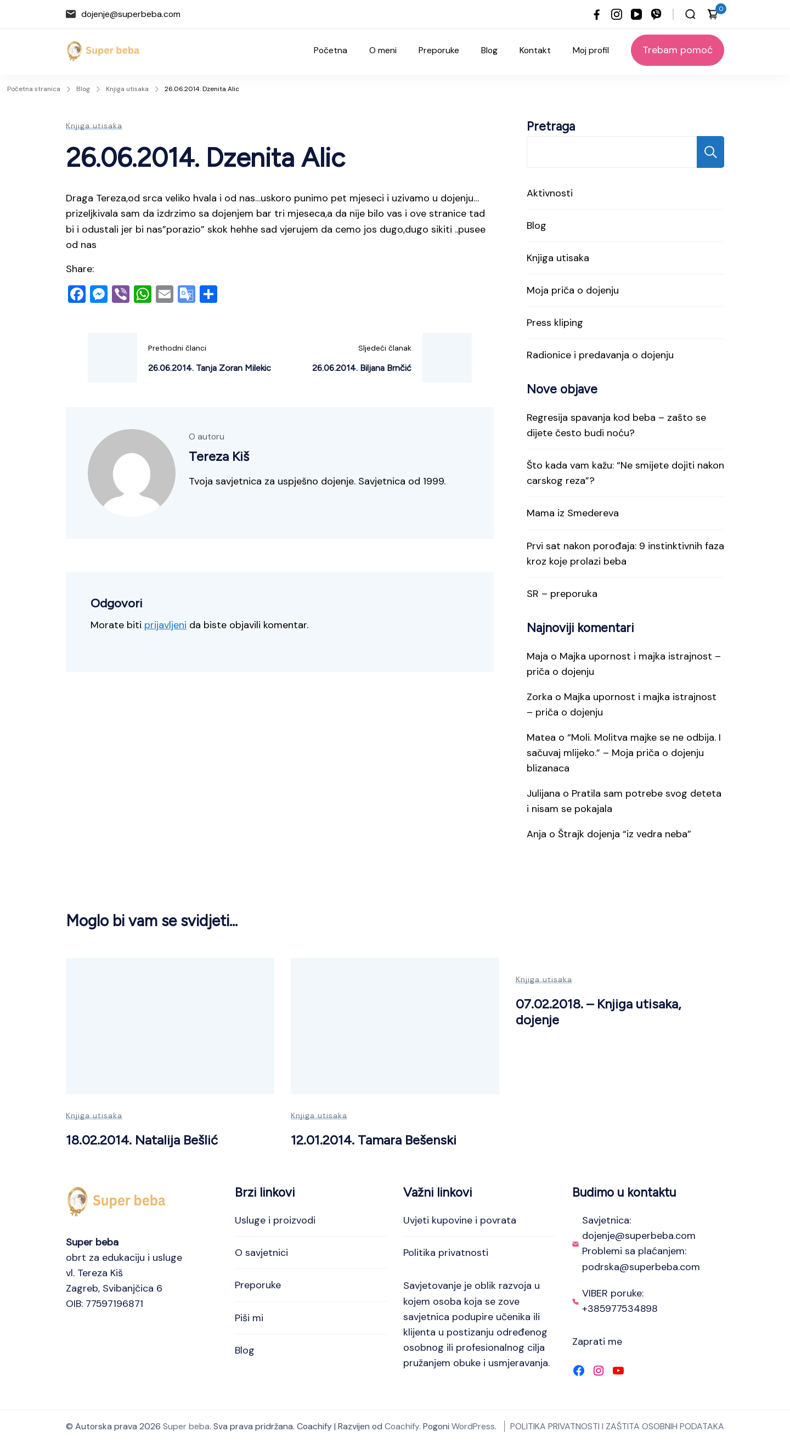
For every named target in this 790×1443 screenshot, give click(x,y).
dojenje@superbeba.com (130, 14)
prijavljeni (165, 625)
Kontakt (535, 50)
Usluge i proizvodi (275, 1220)
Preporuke (439, 50)
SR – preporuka (562, 593)
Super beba (186, 1426)
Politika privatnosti (445, 1252)
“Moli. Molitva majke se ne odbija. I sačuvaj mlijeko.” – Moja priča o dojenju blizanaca (624, 753)
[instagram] (616, 14)
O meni (383, 50)
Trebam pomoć (677, 50)
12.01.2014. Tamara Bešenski (373, 1140)
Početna (330, 50)
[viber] (656, 14)
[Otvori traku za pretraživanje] (690, 14)
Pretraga (551, 126)
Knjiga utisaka (94, 126)
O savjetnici (261, 1252)
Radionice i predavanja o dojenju (600, 355)
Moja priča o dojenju (573, 290)
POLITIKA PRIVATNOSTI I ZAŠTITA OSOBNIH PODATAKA (617, 1426)
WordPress (473, 1426)
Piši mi (249, 1317)
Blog (489, 50)
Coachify (402, 1426)
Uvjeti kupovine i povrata (459, 1220)
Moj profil (591, 50)
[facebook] (596, 14)
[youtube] (636, 14)
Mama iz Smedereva (573, 513)
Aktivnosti (550, 193)
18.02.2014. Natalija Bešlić (142, 1140)
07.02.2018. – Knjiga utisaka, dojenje (598, 1012)
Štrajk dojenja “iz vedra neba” (624, 834)
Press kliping (555, 322)
